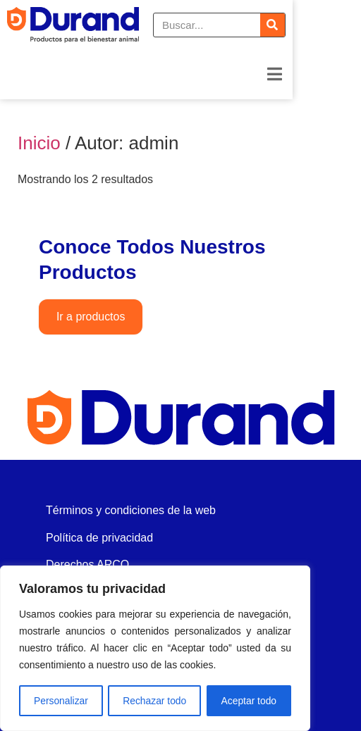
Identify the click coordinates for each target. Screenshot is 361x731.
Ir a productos (91, 317)
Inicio (39, 143)
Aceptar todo (248, 700)
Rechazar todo (155, 700)
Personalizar (60, 700)
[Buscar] (341, 29)
